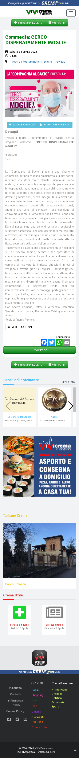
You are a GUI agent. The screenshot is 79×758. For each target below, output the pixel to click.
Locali (36, 690)
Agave (54, 417)
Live (34, 706)
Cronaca (57, 694)
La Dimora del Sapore (19, 417)
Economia (58, 702)
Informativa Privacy (15, 703)
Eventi (35, 700)
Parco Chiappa (15, 584)
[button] (71, 406)
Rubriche (37, 722)
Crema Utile (39, 727)
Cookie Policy (15, 711)
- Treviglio (38, 61)
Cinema (36, 711)
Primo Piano (60, 689)
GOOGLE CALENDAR (22, 124)
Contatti (15, 694)
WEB (12, 327)
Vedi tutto (68, 382)
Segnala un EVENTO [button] (28, 23)
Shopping (37, 695)
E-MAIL (27, 327)
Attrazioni (38, 716)
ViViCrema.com (44, 748)
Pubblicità (15, 688)
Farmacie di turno (19, 624)
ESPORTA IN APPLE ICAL (55, 124)
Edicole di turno (54, 624)
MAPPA (39, 350)
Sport (55, 706)
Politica (57, 698)
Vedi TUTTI (56, 23)
